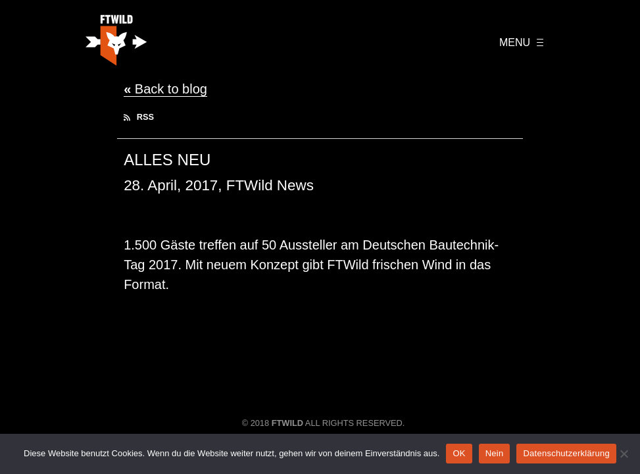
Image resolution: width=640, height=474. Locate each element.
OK (459, 453)
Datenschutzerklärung (566, 453)
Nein (494, 453)
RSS (139, 117)
